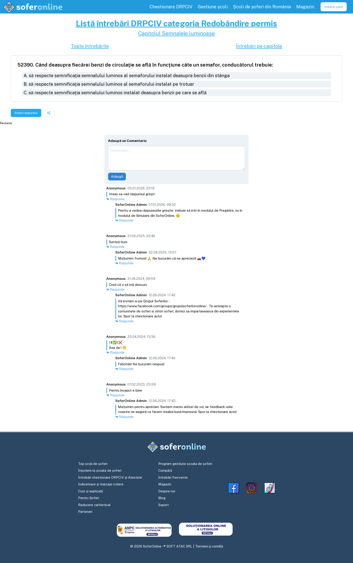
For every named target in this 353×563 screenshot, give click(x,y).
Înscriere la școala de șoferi (99, 470)
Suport (163, 505)
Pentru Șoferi (88, 498)
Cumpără (165, 470)
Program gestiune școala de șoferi (185, 464)
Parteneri (85, 512)
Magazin (164, 484)
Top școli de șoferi (92, 464)
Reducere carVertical (94, 505)
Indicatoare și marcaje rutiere (100, 484)
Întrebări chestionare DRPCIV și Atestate (110, 477)
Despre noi (166, 491)
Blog (161, 498)
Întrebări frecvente (173, 477)
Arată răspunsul (26, 113)
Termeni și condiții (209, 546)
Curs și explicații (90, 491)
